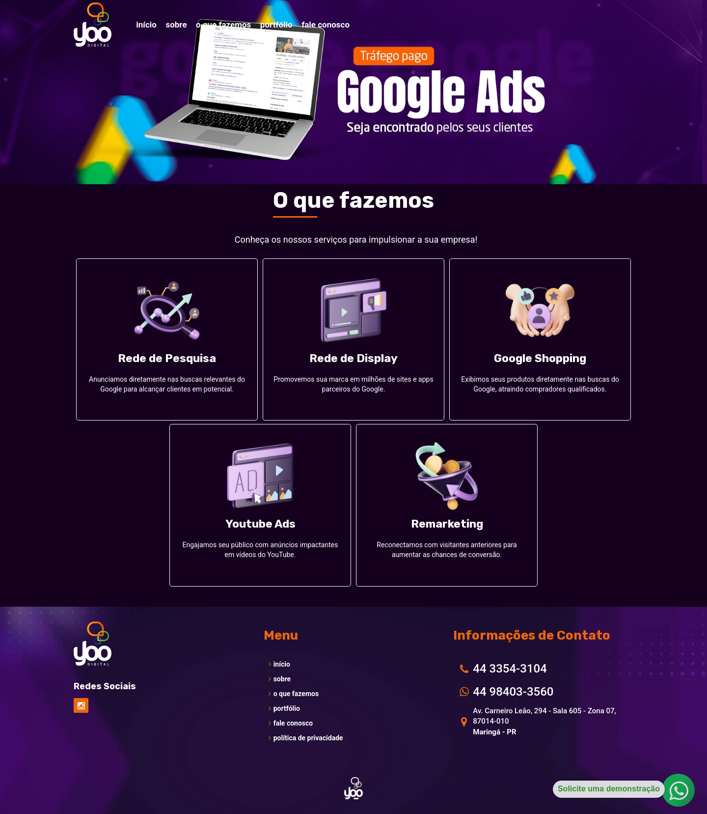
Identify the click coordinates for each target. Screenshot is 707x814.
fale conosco (291, 723)
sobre (280, 679)
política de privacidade (306, 738)
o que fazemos (294, 694)
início (279, 664)
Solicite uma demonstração (609, 789)
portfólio (284, 708)
